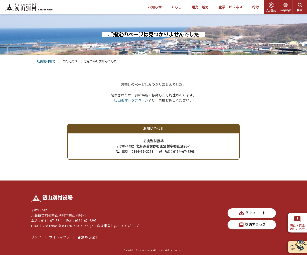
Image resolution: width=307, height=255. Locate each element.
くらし (176, 7)
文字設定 (271, 10)
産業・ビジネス (231, 7)
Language (285, 10)
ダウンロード (255, 213)
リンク (36, 237)
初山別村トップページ (131, 100)
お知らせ (155, 7)
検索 (300, 10)
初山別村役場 (46, 61)
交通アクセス (255, 224)
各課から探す (88, 237)
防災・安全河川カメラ (297, 227)
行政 (255, 7)
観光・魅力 (200, 7)
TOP (292, 249)
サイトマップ (59, 237)
